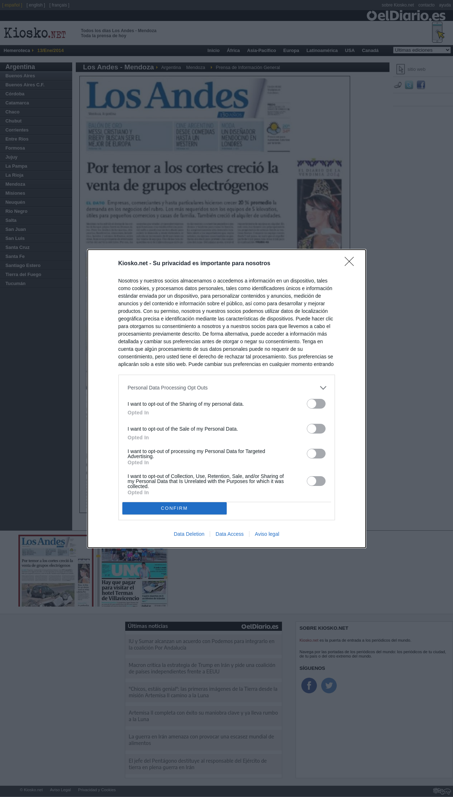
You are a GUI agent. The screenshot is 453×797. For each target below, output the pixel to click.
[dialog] (227, 399)
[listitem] (227, 388)
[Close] (351, 264)
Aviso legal (267, 534)
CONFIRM (174, 508)
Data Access (229, 534)
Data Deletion (189, 534)
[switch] (316, 404)
